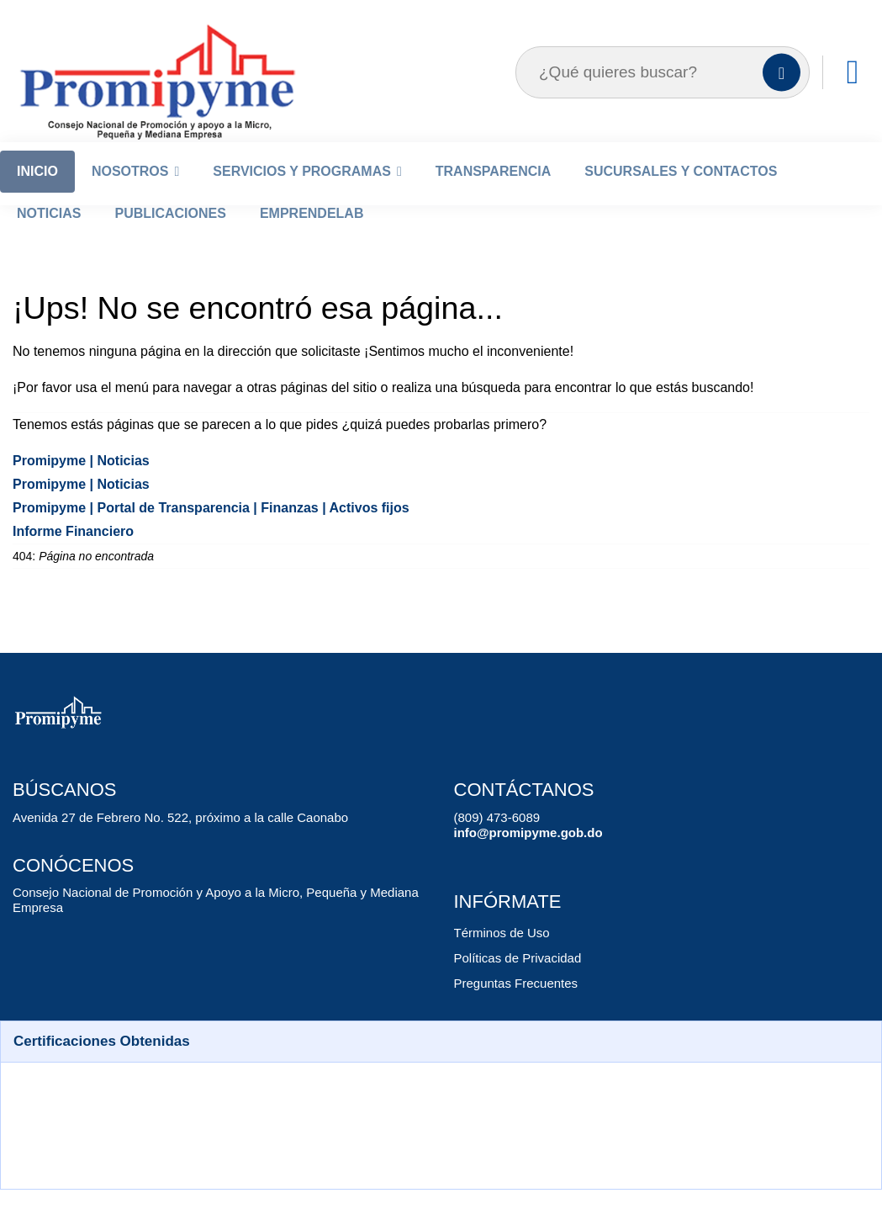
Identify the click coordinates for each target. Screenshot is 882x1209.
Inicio (37, 194)
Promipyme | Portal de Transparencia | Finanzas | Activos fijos (198, 530)
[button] (441, 1064)
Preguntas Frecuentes (512, 1006)
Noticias (49, 236)
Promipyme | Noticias (75, 483)
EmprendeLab (312, 236)
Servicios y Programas (302, 194)
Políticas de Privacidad (513, 981)
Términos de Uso (498, 955)
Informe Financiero (69, 554)
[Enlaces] (852, 95)
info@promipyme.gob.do (521, 855)
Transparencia (493, 194)
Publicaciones (169, 236)
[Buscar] (781, 95)
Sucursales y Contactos (680, 194)
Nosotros (130, 194)
